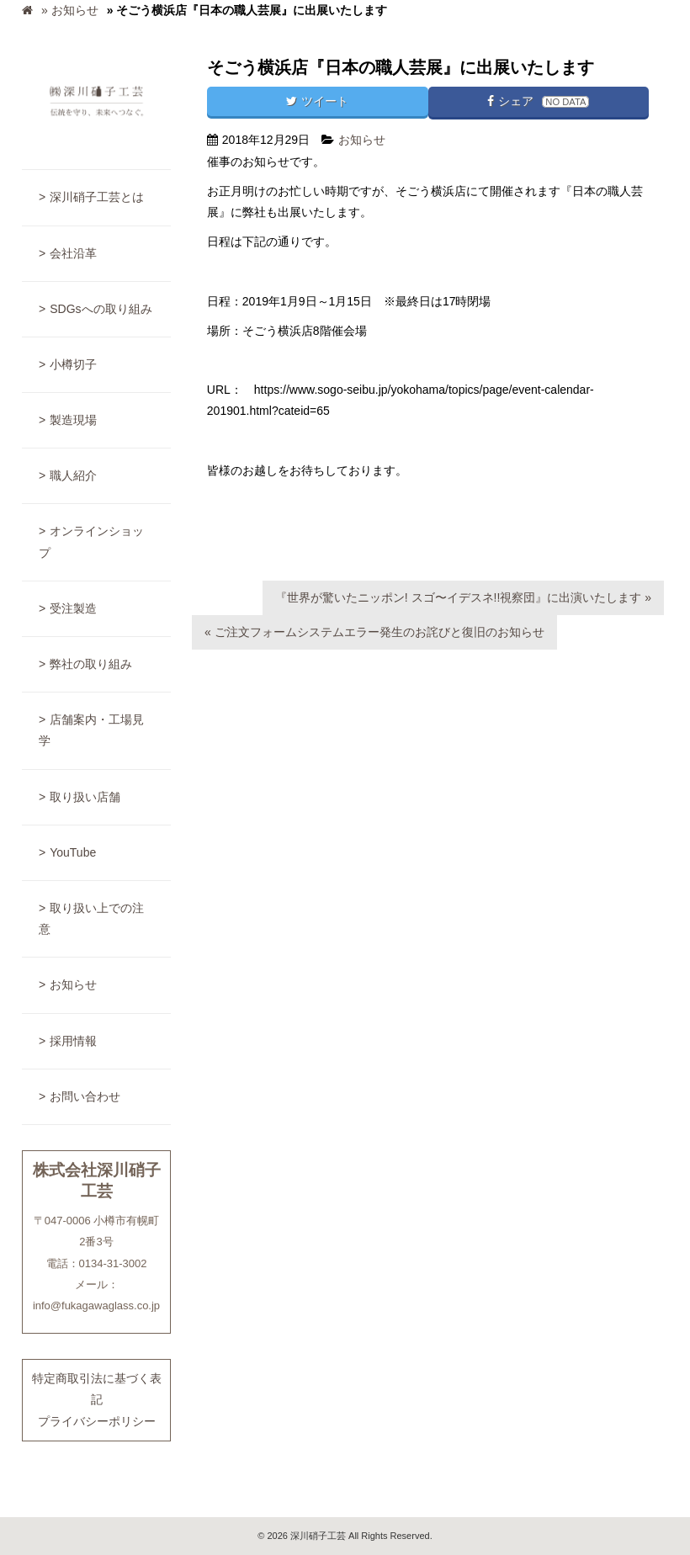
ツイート (317, 101)
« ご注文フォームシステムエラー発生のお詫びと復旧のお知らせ (374, 632)
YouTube (73, 852)
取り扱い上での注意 (91, 918)
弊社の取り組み (91, 664)
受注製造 (73, 608)
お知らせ (73, 984)
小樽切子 (73, 364)
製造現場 (73, 420)
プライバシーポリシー (97, 1421)
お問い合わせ (85, 1096)
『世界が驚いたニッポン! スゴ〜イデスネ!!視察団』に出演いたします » (463, 597)
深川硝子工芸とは (97, 197)
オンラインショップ (91, 541)
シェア (538, 101)
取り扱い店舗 (85, 797)
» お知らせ (69, 10)
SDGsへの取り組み (100, 309)
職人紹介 (73, 475)
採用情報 (73, 1041)
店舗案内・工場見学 (91, 730)
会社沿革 (73, 253)
